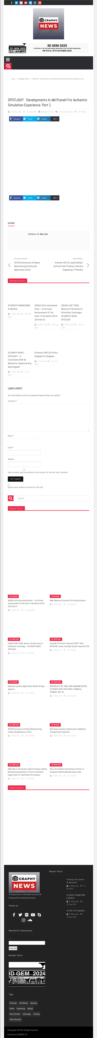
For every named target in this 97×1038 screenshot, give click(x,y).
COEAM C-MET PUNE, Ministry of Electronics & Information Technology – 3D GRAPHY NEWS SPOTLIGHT (72, 312)
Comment (12, 401)
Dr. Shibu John (16, 112)
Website (11, 459)
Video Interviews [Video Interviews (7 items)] (15, 1019)
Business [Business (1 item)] (33, 1003)
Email (10, 447)
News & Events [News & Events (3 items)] (15, 1014)
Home (12, 79)
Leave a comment (66, 112)
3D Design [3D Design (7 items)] (13, 1003)
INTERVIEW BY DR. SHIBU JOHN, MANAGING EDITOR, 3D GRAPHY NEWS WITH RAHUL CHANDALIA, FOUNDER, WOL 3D (68, 689)
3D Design (13, 596)
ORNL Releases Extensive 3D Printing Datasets (68, 600)
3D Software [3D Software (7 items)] (23, 1003)
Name (11, 435)
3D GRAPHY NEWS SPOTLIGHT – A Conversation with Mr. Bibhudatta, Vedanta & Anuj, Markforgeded (20, 359)
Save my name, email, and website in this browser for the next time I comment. (38, 472)
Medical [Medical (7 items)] (30, 1008)
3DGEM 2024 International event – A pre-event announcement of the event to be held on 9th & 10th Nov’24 (45, 312)
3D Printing (14, 639)
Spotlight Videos (24, 79)
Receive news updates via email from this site (25, 486)
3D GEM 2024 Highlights (75, 910)
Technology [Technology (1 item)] (27, 1014)
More (54, 119)
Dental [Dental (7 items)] (12, 1008)
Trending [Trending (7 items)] (36, 1014)
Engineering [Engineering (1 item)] (21, 1008)
